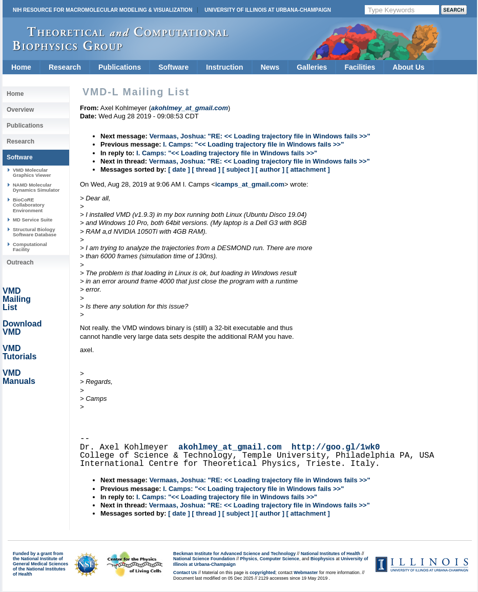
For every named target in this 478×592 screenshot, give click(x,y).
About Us (408, 67)
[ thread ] (206, 169)
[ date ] (179, 169)
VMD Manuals (19, 377)
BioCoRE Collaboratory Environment (29, 205)
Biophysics (322, 558)
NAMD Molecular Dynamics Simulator (36, 187)
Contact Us (185, 572)
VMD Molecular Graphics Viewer (32, 172)
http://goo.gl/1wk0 (336, 447)
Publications (119, 67)
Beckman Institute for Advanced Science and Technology (234, 553)
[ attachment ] (308, 169)
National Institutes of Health (330, 553)
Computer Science (279, 558)
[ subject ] (238, 169)
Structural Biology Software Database (34, 232)
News (270, 67)
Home (21, 67)
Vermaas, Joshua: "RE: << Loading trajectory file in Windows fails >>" (259, 136)
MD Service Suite (32, 219)
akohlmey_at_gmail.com (230, 447)
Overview (20, 109)
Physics (248, 558)
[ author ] (270, 169)
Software (173, 67)
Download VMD (22, 327)
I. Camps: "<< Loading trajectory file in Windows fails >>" (253, 144)
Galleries (312, 67)
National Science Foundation (204, 558)
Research (65, 67)
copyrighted (262, 572)
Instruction (224, 67)
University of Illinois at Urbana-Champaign (267, 10)
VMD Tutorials (19, 352)
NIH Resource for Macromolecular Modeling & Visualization (102, 10)
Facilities (359, 67)
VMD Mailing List (17, 299)
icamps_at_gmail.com (249, 184)
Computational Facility (30, 246)
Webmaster (306, 572)
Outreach (20, 262)
